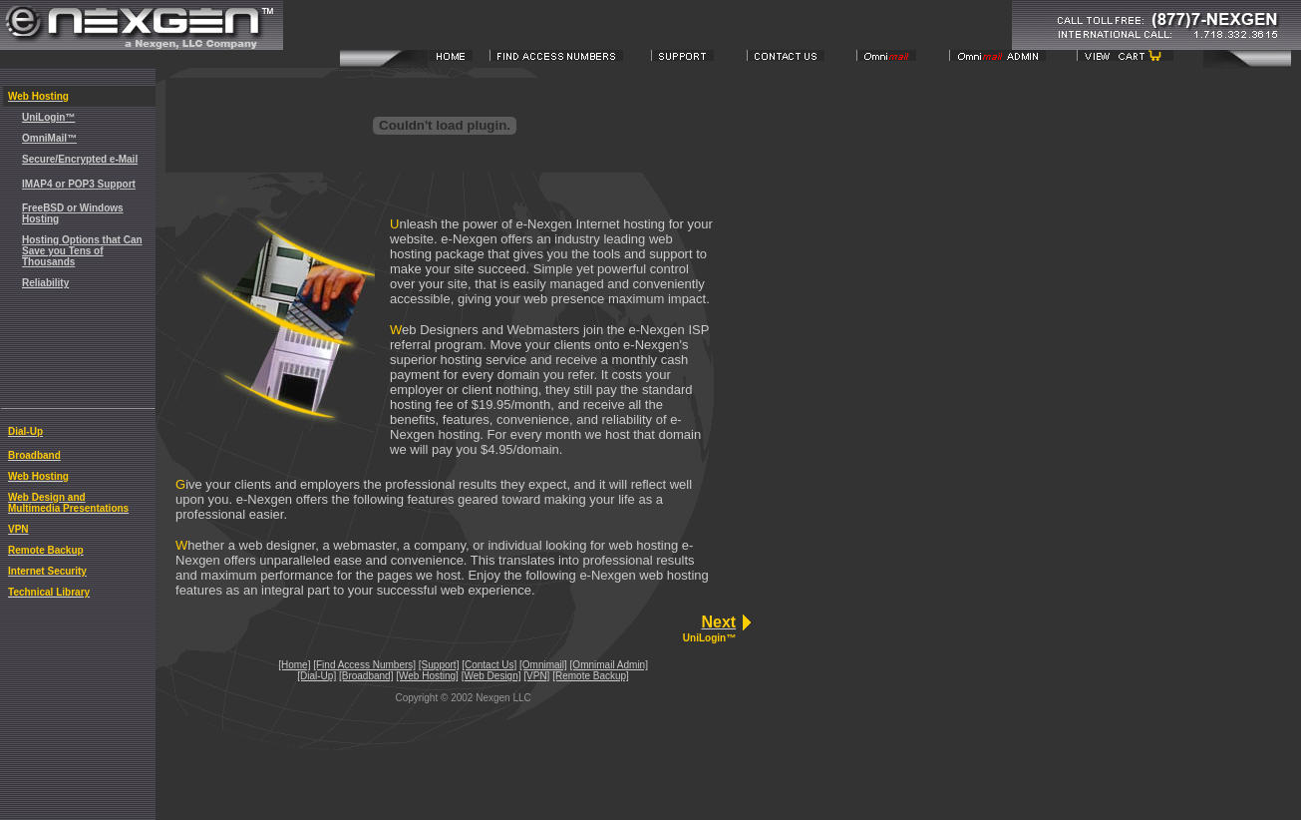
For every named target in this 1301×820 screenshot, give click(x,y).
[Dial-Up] (316, 675)
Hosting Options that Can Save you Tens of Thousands (82, 250)
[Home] (294, 664)
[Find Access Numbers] (364, 664)
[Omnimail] (543, 664)
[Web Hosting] (427, 675)
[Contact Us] (489, 664)
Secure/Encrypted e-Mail (80, 159)
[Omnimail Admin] (609, 664)
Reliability (45, 282)
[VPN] (536, 675)
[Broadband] (366, 675)
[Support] (439, 664)
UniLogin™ (48, 117)
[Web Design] (491, 675)
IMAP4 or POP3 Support (79, 184)
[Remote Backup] (590, 675)
